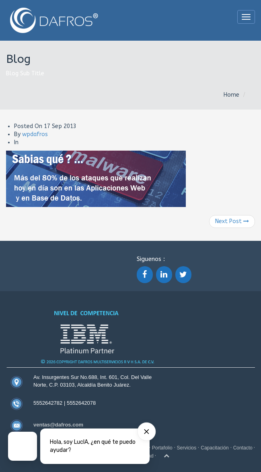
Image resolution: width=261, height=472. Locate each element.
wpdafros (35, 134)
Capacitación (214, 448)
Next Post (232, 221)
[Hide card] (146, 431)
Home (231, 94)
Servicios (187, 448)
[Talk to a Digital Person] (22, 446)
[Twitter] (183, 274)
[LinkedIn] (164, 274)
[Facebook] (145, 274)
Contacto (243, 448)
